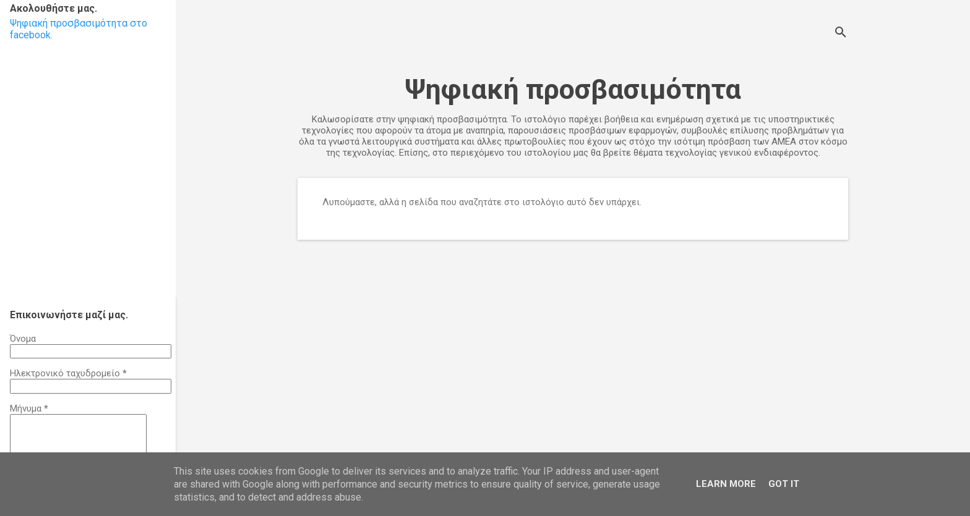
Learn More (726, 483)
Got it (783, 483)
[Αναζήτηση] (840, 34)
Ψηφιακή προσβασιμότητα (573, 89)
